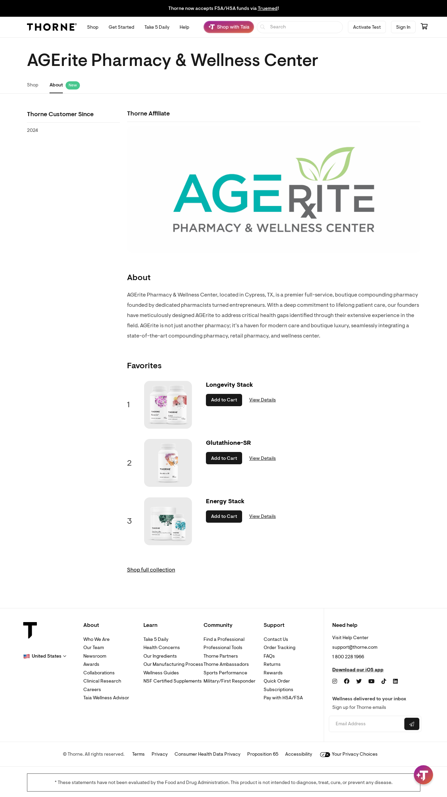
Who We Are (96, 639)
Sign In (403, 27)
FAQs (269, 656)
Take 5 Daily (155, 639)
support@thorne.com (354, 647)
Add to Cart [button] (224, 400)
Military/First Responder (229, 681)
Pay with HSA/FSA (283, 698)
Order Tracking (279, 647)
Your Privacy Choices (349, 754)
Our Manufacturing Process (173, 664)
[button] (44, 656)
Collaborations (99, 673)
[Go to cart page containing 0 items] (424, 27)
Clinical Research (102, 681)
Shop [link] (32, 85)
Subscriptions (278, 689)
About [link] (56, 85)
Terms (138, 754)
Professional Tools (223, 647)
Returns (272, 664)
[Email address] (366, 724)
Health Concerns (161, 647)
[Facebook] (346, 681)
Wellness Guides (161, 673)
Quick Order (277, 681)
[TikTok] (383, 681)
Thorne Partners (221, 656)
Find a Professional (224, 639)
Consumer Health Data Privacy (207, 754)
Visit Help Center (350, 638)
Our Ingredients (160, 656)
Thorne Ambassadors (226, 664)
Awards (91, 664)
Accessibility (298, 754)
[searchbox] (300, 27)
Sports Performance (225, 673)
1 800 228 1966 (348, 657)
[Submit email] (411, 724)
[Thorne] (52, 27)
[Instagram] (334, 681)
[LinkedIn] (395, 681)
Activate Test (367, 27)
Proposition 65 (262, 754)
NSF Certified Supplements (172, 681)
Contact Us (276, 639)
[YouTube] (371, 681)
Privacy (160, 754)
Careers (92, 689)
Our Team (93, 647)
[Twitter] (359, 681)
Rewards (273, 673)
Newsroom (94, 656)
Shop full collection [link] (151, 569)
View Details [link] (262, 400)
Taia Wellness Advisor (106, 698)
